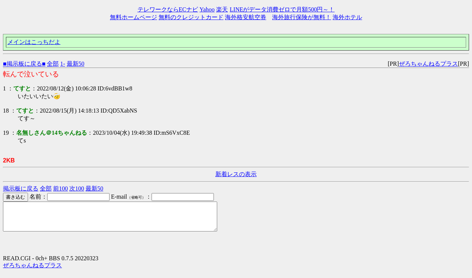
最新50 (75, 64)
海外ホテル (347, 17)
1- (62, 64)
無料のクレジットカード (191, 17)
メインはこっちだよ (33, 42)
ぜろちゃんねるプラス (428, 64)
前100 (60, 188)
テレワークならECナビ (168, 9)
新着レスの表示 (236, 174)
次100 (76, 188)
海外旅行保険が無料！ (301, 17)
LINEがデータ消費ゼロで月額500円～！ (281, 9)
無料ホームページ (133, 17)
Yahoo (207, 9)
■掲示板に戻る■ (24, 64)
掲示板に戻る (20, 188)
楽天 (222, 9)
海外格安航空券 (245, 17)
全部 (53, 64)
